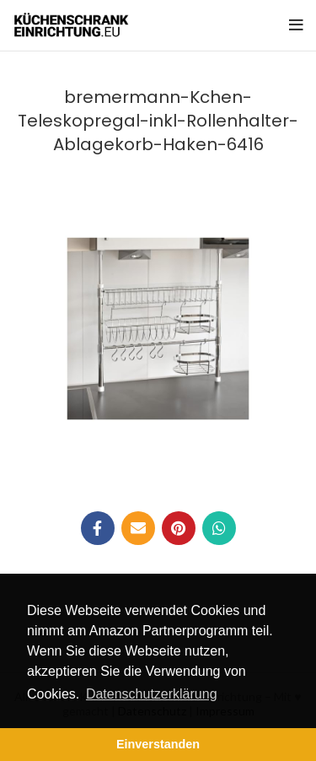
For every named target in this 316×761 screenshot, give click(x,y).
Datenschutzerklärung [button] (151, 694)
